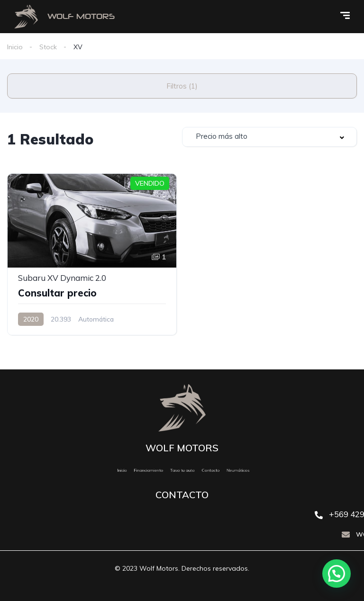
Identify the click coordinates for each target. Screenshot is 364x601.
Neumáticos (221, 470)
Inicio (15, 47)
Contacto (202, 470)
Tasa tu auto (182, 470)
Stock (48, 47)
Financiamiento (158, 470)
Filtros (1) (182, 85)
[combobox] (269, 137)
